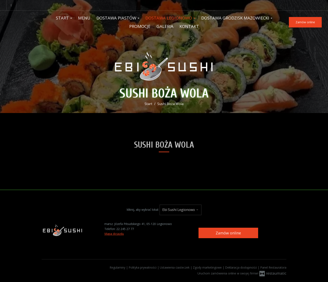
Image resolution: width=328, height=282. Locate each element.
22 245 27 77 (125, 229)
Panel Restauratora (273, 267)
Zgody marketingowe (208, 267)
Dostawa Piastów (117, 18)
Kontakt (189, 26)
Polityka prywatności (143, 267)
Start (64, 18)
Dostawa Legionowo (170, 18)
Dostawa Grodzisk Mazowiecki (236, 18)
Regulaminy (118, 267)
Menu (84, 18)
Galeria (164, 26)
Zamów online (305, 22)
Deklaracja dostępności (241, 267)
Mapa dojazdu (114, 234)
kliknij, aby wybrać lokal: (143, 210)
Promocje (139, 26)
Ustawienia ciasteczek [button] (175, 267)
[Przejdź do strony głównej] (164, 64)
